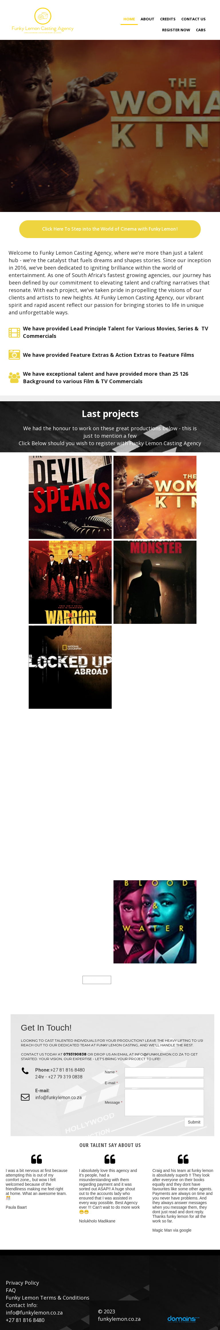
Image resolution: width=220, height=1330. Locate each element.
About (147, 19)
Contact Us (193, 19)
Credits (168, 19)
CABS (201, 29)
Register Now (176, 29)
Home (129, 19)
